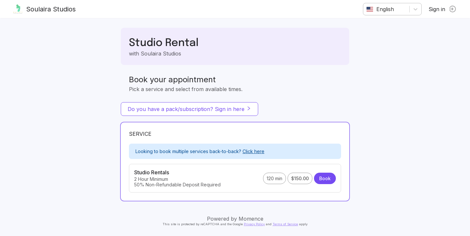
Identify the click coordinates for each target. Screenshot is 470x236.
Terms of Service (285, 224)
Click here (253, 151)
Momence (251, 218)
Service (140, 134)
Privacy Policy (254, 224)
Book (325, 178)
